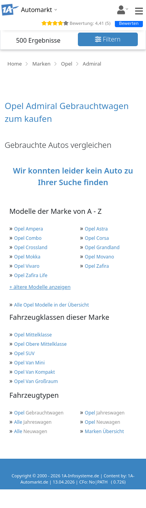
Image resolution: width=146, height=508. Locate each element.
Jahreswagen (105, 412)
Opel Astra (96, 228)
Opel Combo (27, 238)
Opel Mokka (27, 256)
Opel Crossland (30, 247)
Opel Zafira (97, 266)
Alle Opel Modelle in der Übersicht (51, 305)
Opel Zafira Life (30, 275)
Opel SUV (24, 353)
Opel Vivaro (26, 266)
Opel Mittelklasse (33, 334)
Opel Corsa (97, 238)
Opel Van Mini (29, 362)
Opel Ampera (28, 228)
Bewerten (129, 23)
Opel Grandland (102, 247)
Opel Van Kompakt (34, 372)
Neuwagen (102, 422)
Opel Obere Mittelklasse (40, 344)
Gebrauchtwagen (38, 412)
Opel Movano (99, 256)
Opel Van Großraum (36, 381)
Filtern (108, 39)
